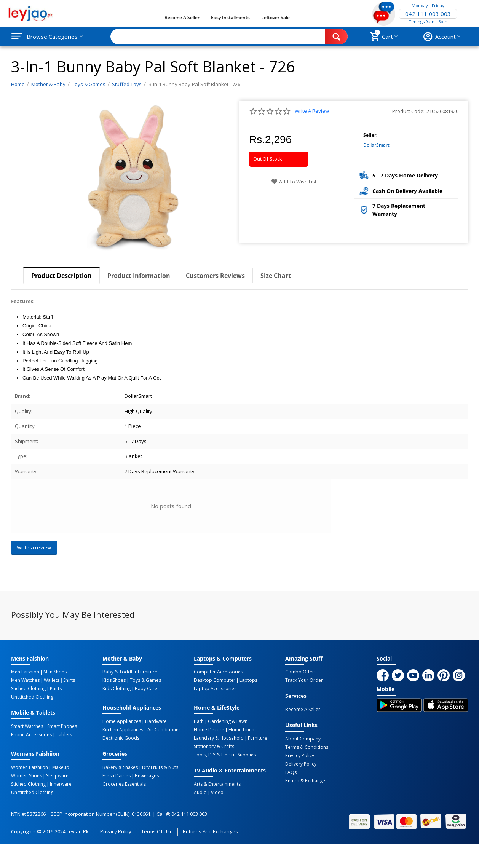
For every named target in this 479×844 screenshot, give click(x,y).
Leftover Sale (275, 17)
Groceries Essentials (124, 784)
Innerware (61, 784)
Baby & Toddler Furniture (129, 672)
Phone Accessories (31, 734)
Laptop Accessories (215, 688)
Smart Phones (62, 726)
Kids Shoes (114, 680)
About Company (303, 739)
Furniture (257, 738)
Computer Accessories (218, 672)
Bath (199, 721)
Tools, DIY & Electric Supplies (225, 755)
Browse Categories (52, 37)
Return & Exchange (305, 781)
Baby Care (146, 688)
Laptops (248, 680)
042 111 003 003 (428, 14)
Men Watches (25, 680)
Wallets (51, 680)
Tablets (64, 734)
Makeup (60, 767)
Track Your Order (304, 680)
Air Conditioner (163, 730)
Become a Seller (182, 17)
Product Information (138, 275)
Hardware (156, 721)
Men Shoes (55, 672)
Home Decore (209, 730)
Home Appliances (121, 721)
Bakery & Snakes (120, 767)
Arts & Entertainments (217, 784)
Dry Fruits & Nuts (160, 767)
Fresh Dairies (116, 776)
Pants (56, 688)
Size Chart (275, 275)
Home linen (241, 730)
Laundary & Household (219, 738)
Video (217, 792)
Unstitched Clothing (32, 697)
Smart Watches (27, 726)
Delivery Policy (300, 764)
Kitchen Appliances (122, 730)
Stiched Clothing (28, 688)
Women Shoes (26, 776)
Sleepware (57, 776)
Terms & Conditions (306, 747)
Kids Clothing (116, 688)
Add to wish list (293, 181)
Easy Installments (230, 17)
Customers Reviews (215, 275)
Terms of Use (157, 831)
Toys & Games (145, 680)
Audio (200, 792)
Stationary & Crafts (214, 746)
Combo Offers (300, 672)
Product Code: (408, 111)
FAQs (291, 772)
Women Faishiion (29, 767)
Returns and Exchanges (210, 831)
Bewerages (147, 776)
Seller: (370, 135)
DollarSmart (376, 145)
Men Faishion (25, 672)
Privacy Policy (299, 755)
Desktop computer (214, 680)
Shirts (69, 680)
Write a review (312, 111)
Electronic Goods (120, 738)
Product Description (61, 275)
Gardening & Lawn (227, 721)
